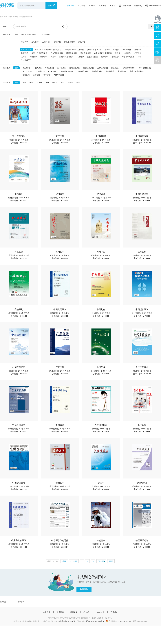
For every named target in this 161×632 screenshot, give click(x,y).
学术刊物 (70, 5)
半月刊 (39, 83)
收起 (153, 26)
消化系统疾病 (85, 53)
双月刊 (54, 83)
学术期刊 (9, 17)
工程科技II (46, 42)
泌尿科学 (127, 53)
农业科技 (57, 42)
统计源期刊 (61, 68)
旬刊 (31, 83)
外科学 (117, 53)
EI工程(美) (115, 68)
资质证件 (60, 612)
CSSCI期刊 (27, 68)
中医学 (107, 50)
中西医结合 (126, 50)
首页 (1, 17)
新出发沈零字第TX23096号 (65, 621)
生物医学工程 (26, 60)
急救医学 (115, 57)
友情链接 (3, 602)
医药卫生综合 (26, 50)
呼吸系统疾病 (71, 53)
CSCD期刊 (49, 68)
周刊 (24, 83)
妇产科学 (137, 53)
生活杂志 (81, 5)
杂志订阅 (101, 612)
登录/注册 (125, 5)
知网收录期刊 (74, 68)
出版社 (112, 5)
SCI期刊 (92, 5)
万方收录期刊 (102, 68)
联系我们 (114, 612)
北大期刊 (38, 68)
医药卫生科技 (69, 42)
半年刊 (70, 83)
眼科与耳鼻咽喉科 (66, 57)
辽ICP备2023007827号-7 (95, 621)
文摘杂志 (26, 75)
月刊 (47, 83)
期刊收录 (6, 68)
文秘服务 (102, 5)
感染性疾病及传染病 (39, 53)
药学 (139, 57)
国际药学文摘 (97, 71)
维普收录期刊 (88, 68)
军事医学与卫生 (128, 57)
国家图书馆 (109, 71)
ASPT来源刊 (59, 75)
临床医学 (24, 53)
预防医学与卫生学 (94, 50)
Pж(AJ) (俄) (52, 71)
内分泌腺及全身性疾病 (103, 53)
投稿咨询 (21, 602)
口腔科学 (80, 57)
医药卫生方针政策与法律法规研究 (48, 50)
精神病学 (43, 57)
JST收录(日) (40, 71)
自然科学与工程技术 (29, 34)
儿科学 (23, 57)
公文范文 (87, 612)
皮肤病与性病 (92, 57)
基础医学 (137, 50)
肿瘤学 (53, 57)
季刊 (62, 83)
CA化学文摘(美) (129, 68)
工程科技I (35, 42)
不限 (16, 34)
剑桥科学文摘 (83, 71)
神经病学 (33, 57)
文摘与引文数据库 (137, 71)
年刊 (78, 83)
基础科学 (24, 42)
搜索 (50, 5)
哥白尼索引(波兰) (67, 71)
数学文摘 (46, 75)
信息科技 (81, 42)
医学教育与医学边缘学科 (74, 50)
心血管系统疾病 (57, 53)
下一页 (101, 561)
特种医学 (104, 57)
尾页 (111, 561)
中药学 (116, 50)
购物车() (138, 5)
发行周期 (6, 83)
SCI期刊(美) (27, 71)
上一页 (74, 561)
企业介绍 (46, 612)
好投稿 (7, 5)
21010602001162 (124, 621)
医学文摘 (36, 75)
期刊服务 (74, 612)
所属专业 (6, 34)
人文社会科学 (45, 34)
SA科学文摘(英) (144, 68)
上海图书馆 (122, 71)
